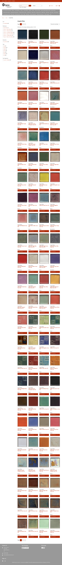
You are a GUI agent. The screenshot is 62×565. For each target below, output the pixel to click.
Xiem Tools (12, 14)
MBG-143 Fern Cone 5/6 (44, 409)
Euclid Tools (29, 12)
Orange (5, 47)
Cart (58, 5)
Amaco (21, 10)
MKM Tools (43, 12)
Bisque (13, 10)
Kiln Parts (27, 14)
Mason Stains (53, 10)
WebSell (27, 562)
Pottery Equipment (33, 14)
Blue (4, 52)
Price (3, 21)
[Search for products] (24, 5)
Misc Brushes (56, 12)
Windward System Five (36, 562)
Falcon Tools (33, 12)
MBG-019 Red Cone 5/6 (54, 83)
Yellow (5, 49)
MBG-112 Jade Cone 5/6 (22, 368)
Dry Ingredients (17, 10)
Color (4, 44)
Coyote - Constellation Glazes (8, 32)
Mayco (33, 10)
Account (51, 5)
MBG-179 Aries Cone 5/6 (33, 531)
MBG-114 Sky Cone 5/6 (43, 368)
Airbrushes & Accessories (14, 12)
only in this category (22, 7)
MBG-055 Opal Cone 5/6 (44, 205)
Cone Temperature (5, 58)
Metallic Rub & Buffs (6, 12)
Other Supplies (46, 14)
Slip (50, 14)
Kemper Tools (38, 12)
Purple (5, 53)
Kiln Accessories (17, 14)
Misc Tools (51, 12)
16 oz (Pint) (5, 41)
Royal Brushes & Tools (6, 14)
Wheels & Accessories (40, 14)
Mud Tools (47, 12)
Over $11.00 (5, 23)
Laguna (30, 10)
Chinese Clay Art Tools (22, 12)
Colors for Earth (37, 10)
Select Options (20, 47)
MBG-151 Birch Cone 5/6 (44, 429)
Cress (22, 14)
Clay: (7, 10)
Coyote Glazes (26, 10)
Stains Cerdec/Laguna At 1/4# (45, 10)
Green (5, 50)
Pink (4, 55)
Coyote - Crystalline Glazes (8, 35)
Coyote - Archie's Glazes (7, 29)
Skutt (24, 14)
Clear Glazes (6, 27)
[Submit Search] (30, 5)
